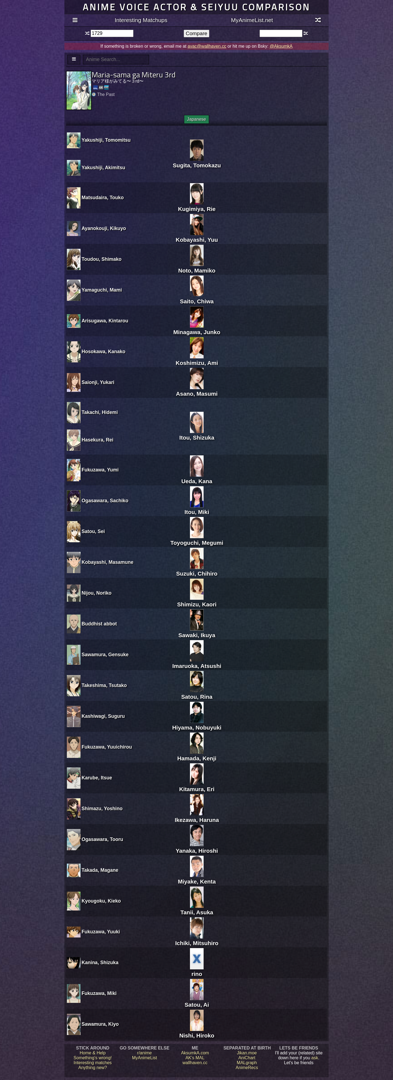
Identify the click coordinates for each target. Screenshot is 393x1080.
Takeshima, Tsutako (104, 685)
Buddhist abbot (99, 624)
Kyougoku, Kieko (101, 901)
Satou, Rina (196, 693)
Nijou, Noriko (96, 593)
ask (314, 1057)
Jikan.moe (247, 1053)
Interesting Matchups (141, 20)
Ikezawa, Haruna (197, 816)
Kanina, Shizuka (100, 962)
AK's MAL (195, 1057)
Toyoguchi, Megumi (196, 539)
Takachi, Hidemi (100, 412)
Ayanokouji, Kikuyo (104, 228)
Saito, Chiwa (197, 298)
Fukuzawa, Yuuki (101, 931)
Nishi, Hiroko (196, 1032)
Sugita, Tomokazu (197, 162)
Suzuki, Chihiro (196, 570)
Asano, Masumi (197, 390)
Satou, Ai (196, 1001)
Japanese (196, 119)
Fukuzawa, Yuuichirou (107, 747)
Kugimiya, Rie (197, 205)
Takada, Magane (100, 870)
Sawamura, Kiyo (100, 1024)
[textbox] (112, 33)
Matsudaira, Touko (103, 197)
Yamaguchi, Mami (102, 290)
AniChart (246, 1057)
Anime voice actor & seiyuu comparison (196, 7)
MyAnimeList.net (252, 20)
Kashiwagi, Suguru (103, 716)
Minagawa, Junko (196, 328)
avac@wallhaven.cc (206, 46)
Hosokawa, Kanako (103, 351)
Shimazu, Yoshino (102, 808)
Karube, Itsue (97, 777)
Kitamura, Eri (196, 785)
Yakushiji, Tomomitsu (106, 140)
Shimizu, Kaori (196, 601)
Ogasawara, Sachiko (105, 500)
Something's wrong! (92, 1057)
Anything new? (92, 1067)
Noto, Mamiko (196, 267)
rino (197, 970)
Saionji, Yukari (98, 382)
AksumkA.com (195, 1053)
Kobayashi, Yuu (197, 236)
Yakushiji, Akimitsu (103, 167)
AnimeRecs (247, 1067)
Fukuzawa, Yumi (100, 470)
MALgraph (247, 1062)
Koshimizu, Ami (197, 359)
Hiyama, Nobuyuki (196, 724)
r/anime (144, 1053)
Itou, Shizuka (196, 434)
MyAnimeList (144, 1057)
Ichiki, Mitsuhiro (196, 939)
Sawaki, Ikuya (196, 631)
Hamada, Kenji (196, 755)
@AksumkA (281, 46)
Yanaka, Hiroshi (197, 847)
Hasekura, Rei (97, 440)
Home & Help (93, 1053)
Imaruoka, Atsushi (196, 662)
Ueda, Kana (196, 477)
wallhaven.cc (195, 1062)
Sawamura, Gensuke (105, 654)
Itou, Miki (196, 508)
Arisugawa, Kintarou (105, 320)
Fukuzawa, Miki (99, 993)
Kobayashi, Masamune (107, 562)
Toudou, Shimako (101, 259)
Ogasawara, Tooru (102, 839)
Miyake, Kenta (197, 878)
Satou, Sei (93, 531)
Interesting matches (93, 1062)
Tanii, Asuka (196, 909)
